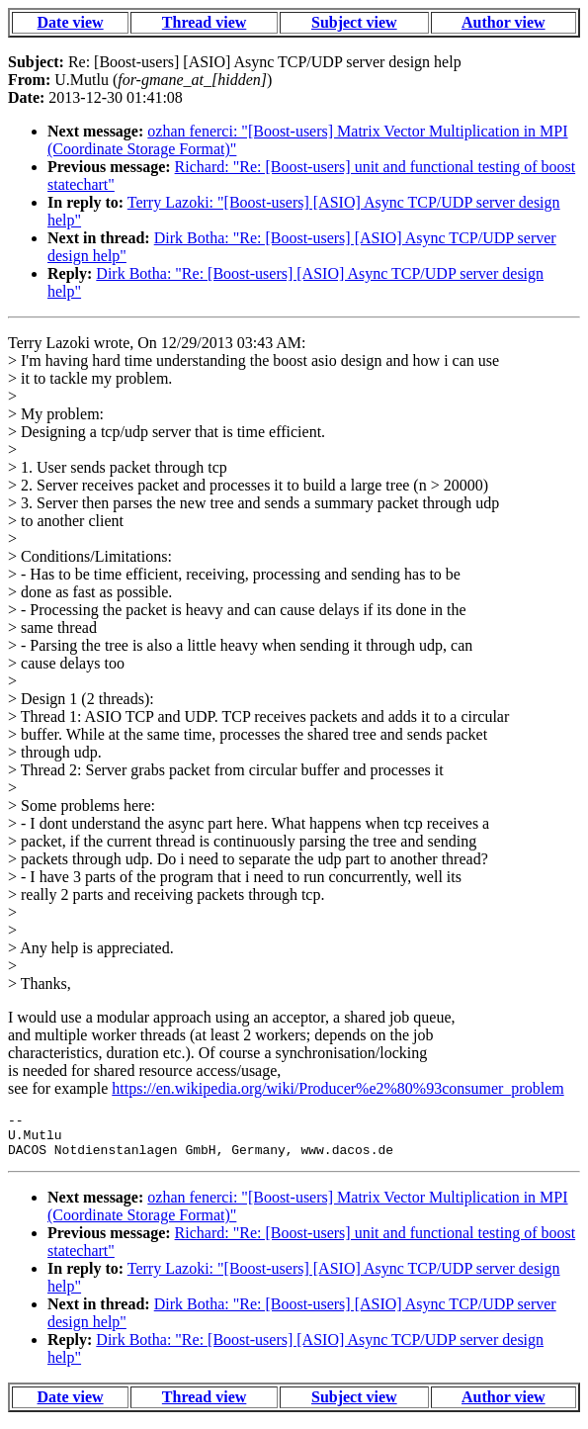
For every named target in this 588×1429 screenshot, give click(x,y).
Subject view (354, 22)
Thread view (204, 22)
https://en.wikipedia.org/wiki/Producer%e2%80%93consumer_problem (337, 1088)
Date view (71, 22)
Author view (504, 22)
